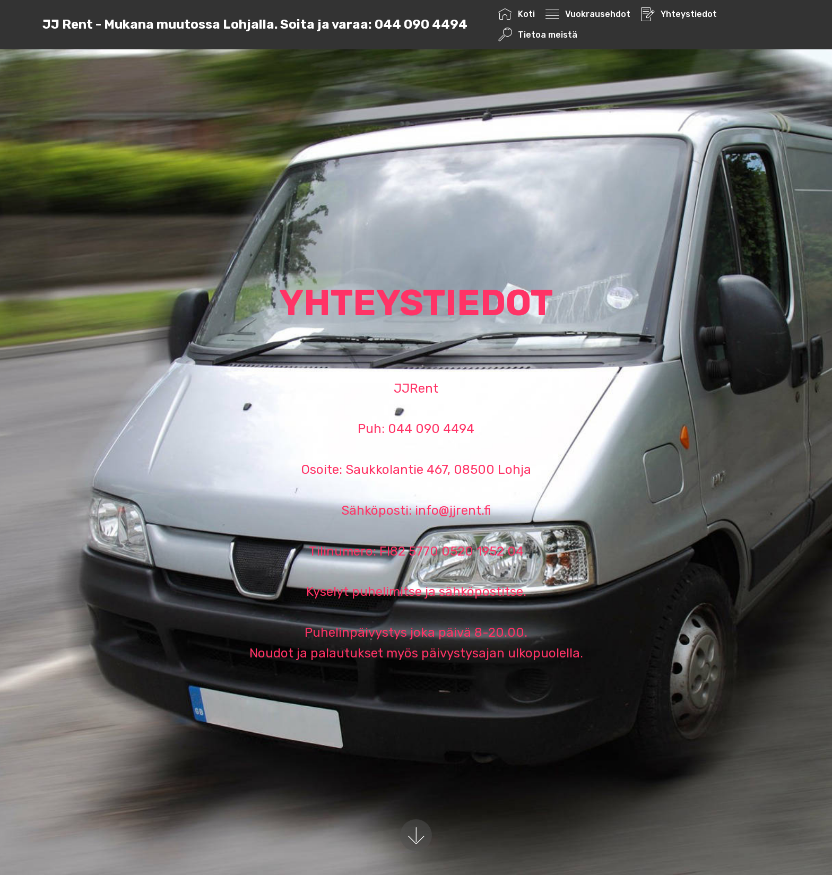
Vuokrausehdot (587, 14)
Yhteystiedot (678, 14)
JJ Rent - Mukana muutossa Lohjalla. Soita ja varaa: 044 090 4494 (254, 25)
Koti (516, 14)
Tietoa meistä (559, 35)
